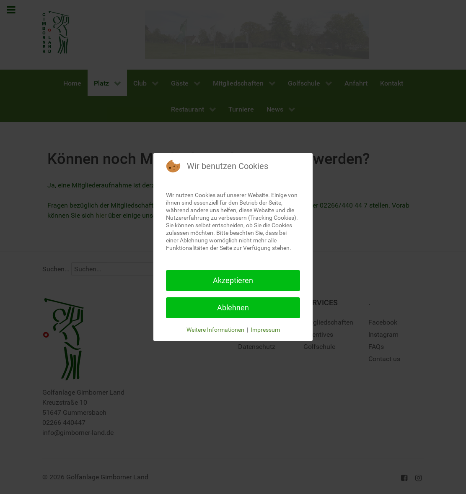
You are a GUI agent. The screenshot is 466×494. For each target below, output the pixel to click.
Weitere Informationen (215, 329)
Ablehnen (233, 307)
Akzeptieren (233, 280)
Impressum (265, 329)
